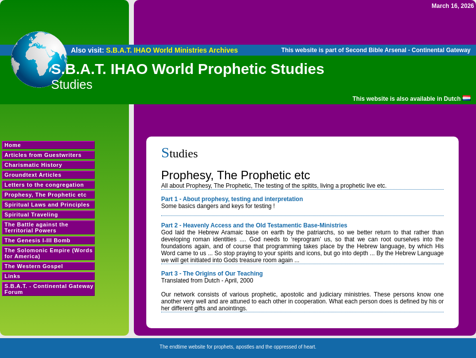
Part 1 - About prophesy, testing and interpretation (232, 199)
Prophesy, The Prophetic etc (45, 195)
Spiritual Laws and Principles (47, 205)
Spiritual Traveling (31, 214)
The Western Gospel (33, 266)
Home (12, 145)
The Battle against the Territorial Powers (36, 227)
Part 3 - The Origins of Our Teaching (212, 273)
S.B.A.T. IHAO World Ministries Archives (172, 50)
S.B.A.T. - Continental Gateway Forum (49, 289)
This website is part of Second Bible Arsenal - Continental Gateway (376, 50)
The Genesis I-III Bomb (37, 240)
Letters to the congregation (44, 185)
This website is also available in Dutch (407, 98)
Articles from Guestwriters (43, 155)
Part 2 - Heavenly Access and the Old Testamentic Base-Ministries (254, 225)
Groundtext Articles (32, 175)
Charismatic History (33, 165)
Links (12, 276)
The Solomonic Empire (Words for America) (48, 253)
